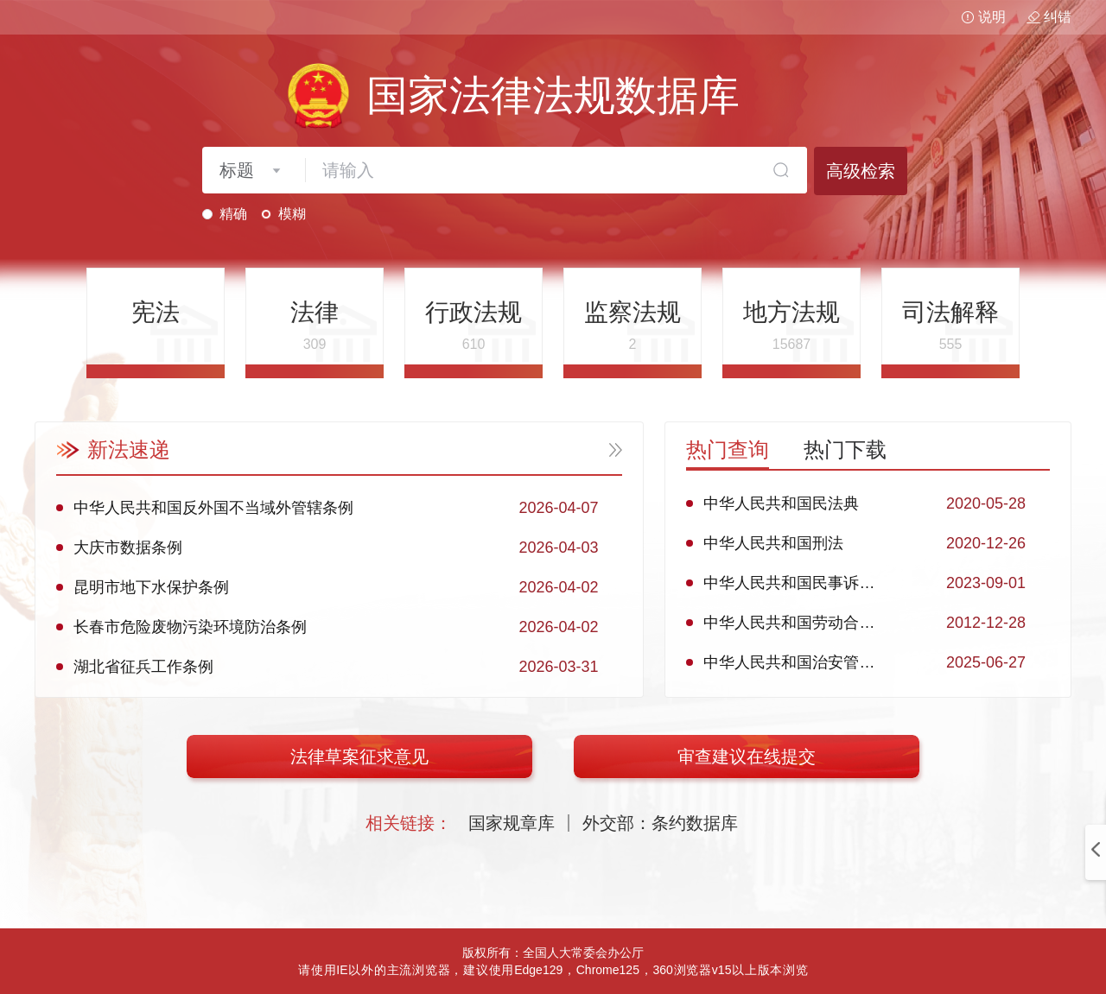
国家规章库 (511, 823)
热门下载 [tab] (845, 449)
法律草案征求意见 (359, 756)
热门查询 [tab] (727, 449)
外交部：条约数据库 (660, 823)
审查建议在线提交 (746, 756)
